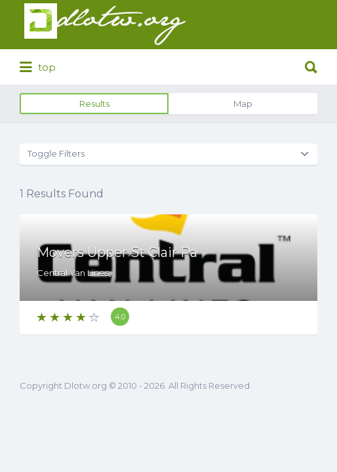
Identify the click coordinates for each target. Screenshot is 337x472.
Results (94, 103)
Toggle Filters (56, 153)
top (38, 67)
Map (242, 103)
